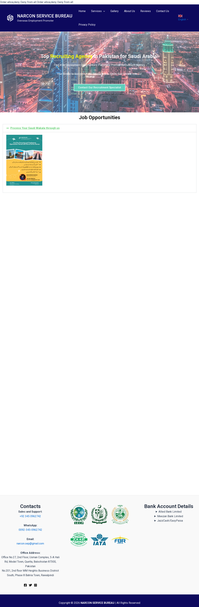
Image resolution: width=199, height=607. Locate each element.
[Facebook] (25, 585)
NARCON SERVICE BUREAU (44, 15)
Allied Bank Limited (170, 511)
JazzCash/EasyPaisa (170, 520)
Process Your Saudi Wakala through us (35, 128)
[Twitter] (30, 585)
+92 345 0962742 (30, 516)
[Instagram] (35, 585)
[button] (99, 128)
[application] (103, 11)
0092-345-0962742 (30, 529)
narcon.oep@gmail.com (30, 543)
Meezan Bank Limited (170, 516)
